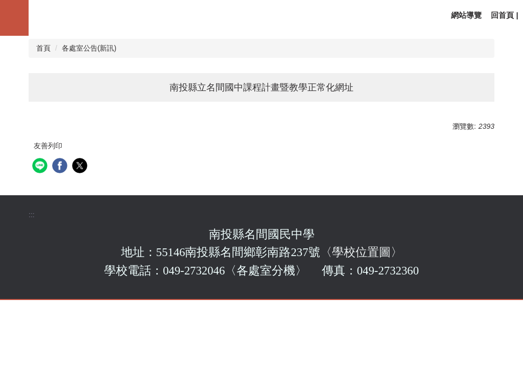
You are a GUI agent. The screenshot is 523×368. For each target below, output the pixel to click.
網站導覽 (466, 15)
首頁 (43, 48)
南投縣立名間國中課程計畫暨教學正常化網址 (261, 87)
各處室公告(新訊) (89, 48)
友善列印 (48, 146)
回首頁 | (504, 15)
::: (32, 215)
